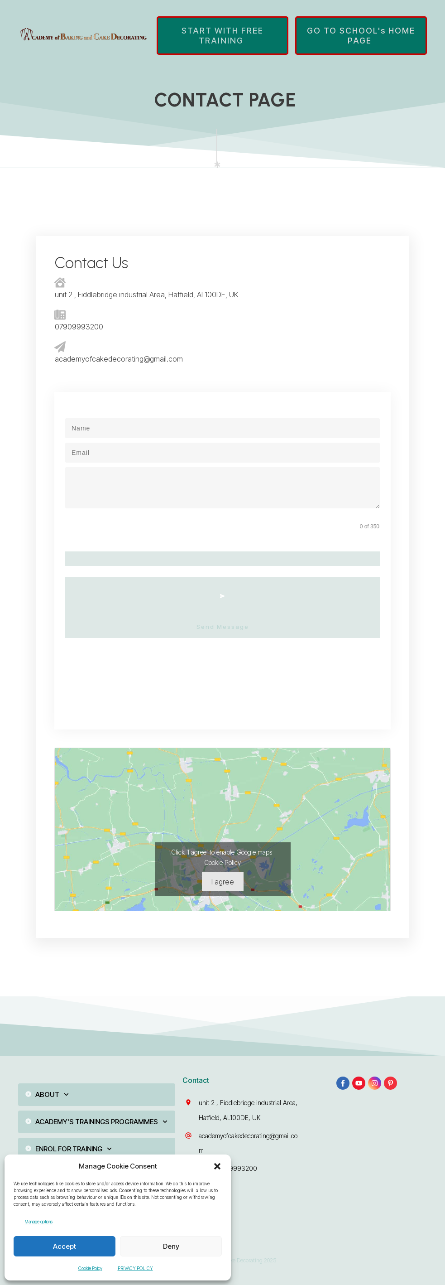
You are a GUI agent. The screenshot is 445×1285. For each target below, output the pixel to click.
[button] (217, 1166)
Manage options (38, 1221)
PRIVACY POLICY (135, 1268)
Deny (171, 1246)
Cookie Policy (90, 1268)
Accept (64, 1246)
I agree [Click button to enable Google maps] (222, 867)
